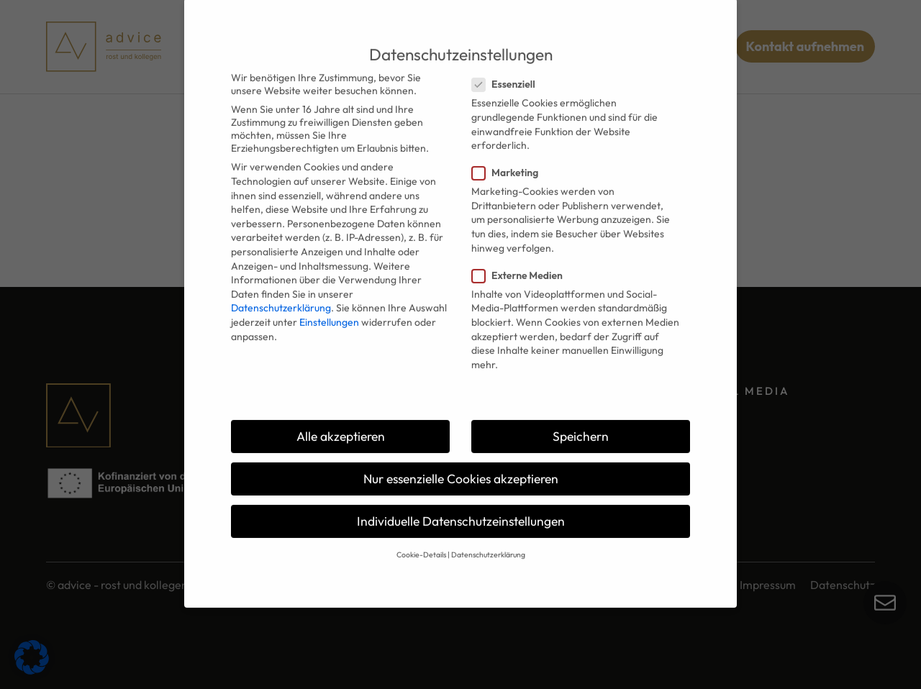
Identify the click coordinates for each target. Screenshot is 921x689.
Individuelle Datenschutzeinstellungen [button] (461, 498)
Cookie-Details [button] (421, 532)
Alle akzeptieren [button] (340, 413)
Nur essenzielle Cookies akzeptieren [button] (460, 455)
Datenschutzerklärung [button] (488, 532)
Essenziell (508, 61)
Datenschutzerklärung (281, 285)
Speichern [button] (581, 413)
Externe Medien (521, 252)
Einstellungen (329, 299)
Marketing (509, 150)
